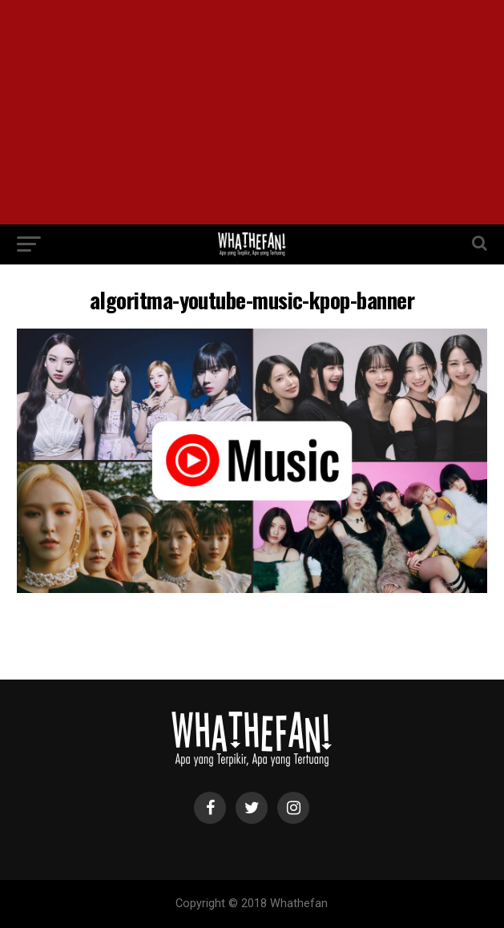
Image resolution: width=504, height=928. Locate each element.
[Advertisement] (252, 112)
